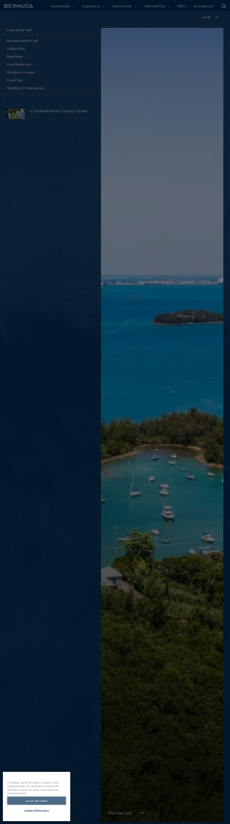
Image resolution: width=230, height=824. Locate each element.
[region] (36, 796)
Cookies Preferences (36, 810)
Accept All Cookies (36, 800)
